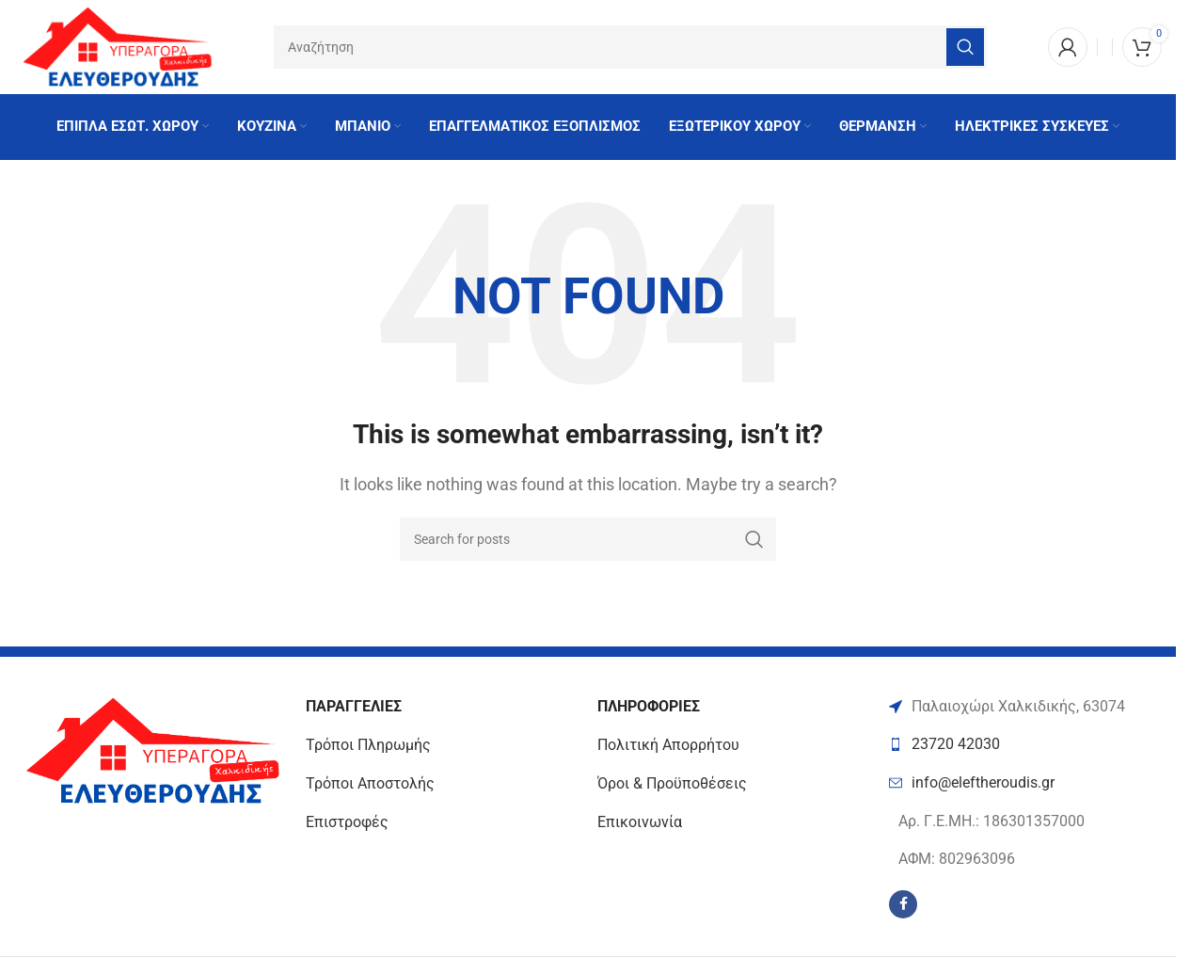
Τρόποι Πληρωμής (368, 746)
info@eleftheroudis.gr (983, 782)
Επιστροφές (347, 822)
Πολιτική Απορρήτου (668, 746)
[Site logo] (115, 46)
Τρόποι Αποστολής (370, 783)
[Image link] (150, 750)
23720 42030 (956, 745)
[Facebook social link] (903, 904)
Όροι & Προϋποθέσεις (672, 783)
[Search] (630, 47)
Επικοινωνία (639, 822)
